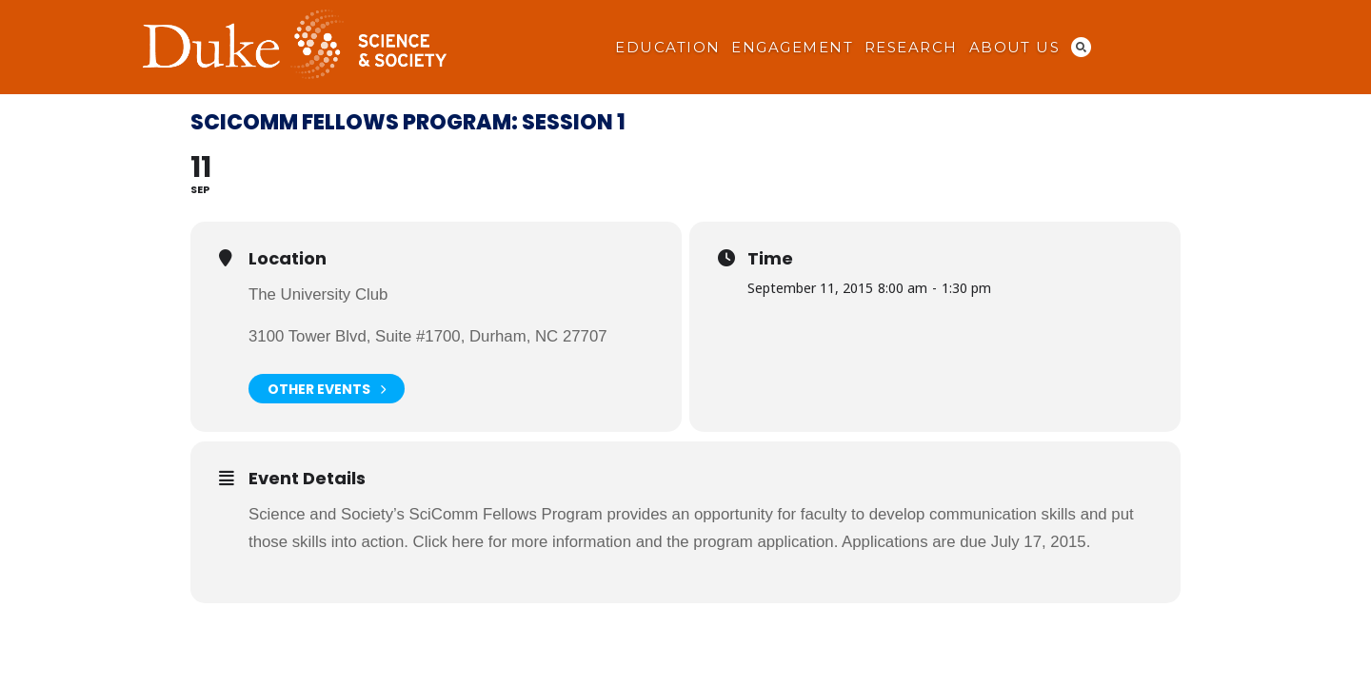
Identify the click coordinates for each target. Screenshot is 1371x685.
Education (667, 47)
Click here (449, 542)
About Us (1015, 47)
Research (911, 47)
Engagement (792, 47)
